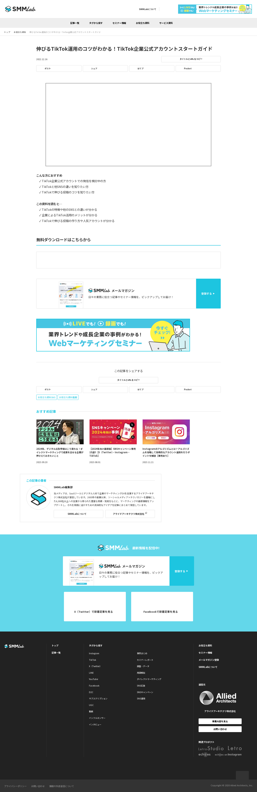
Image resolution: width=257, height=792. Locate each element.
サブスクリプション (98, 698)
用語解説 (141, 672)
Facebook (94, 685)
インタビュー (95, 724)
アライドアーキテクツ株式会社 (128, 513)
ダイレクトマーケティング (149, 679)
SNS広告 (141, 685)
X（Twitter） (95, 666)
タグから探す (96, 23)
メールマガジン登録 (209, 659)
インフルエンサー (97, 717)
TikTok (92, 659)
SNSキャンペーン (145, 692)
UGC (91, 705)
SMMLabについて (147, 9)
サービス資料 (166, 23)
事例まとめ (142, 653)
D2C (91, 692)
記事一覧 (74, 23)
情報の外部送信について (61, 786)
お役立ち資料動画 (68, 397)
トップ (55, 645)
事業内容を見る (220, 721)
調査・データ (143, 666)
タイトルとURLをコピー (191, 59)
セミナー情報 (119, 23)
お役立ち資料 (142, 23)
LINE (91, 672)
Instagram (94, 653)
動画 (91, 711)
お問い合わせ (220, 729)
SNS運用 (141, 698)
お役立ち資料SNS (46, 397)
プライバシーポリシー (15, 786)
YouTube (93, 679)
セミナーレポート (145, 659)
